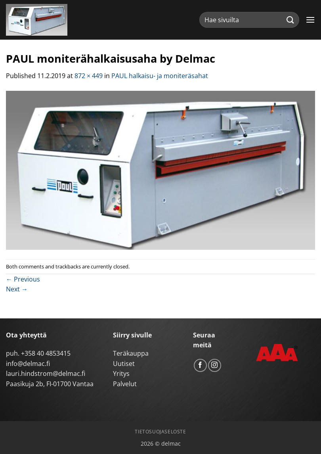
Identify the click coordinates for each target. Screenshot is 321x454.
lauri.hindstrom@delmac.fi (45, 373)
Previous (23, 279)
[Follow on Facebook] (200, 365)
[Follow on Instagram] (214, 365)
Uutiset (124, 363)
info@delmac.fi (28, 363)
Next (17, 289)
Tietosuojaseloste (160, 431)
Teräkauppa (131, 353)
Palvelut (125, 383)
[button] (310, 19)
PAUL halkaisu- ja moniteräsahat (159, 75)
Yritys (121, 373)
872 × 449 (89, 75)
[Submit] (290, 19)
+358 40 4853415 (46, 353)
